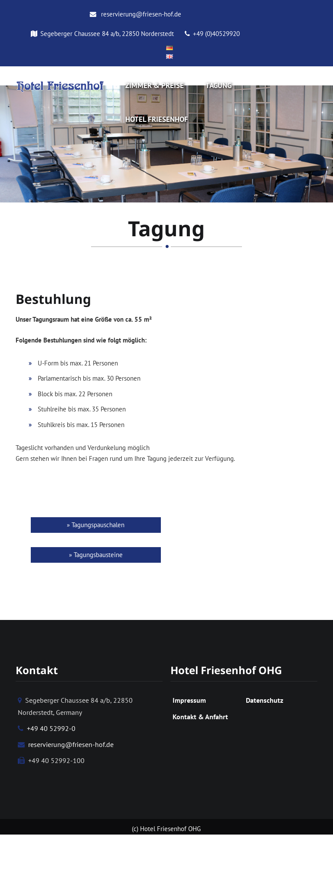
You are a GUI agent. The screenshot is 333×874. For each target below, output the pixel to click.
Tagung (219, 85)
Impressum (189, 702)
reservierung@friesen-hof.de (135, 14)
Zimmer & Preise (154, 85)
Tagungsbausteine (98, 557)
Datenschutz (264, 702)
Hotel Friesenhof (156, 119)
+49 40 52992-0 (46, 730)
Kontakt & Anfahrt (200, 718)
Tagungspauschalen (98, 527)
